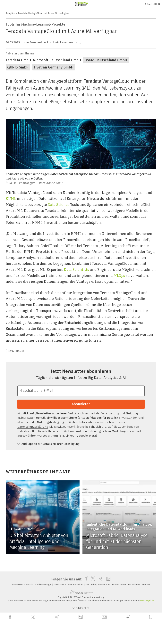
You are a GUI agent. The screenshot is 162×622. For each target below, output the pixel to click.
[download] (128, 617)
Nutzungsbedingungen (52, 422)
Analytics (10, 13)
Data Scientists (76, 269)
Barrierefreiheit (76, 584)
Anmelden (152, 4)
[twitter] (33, 617)
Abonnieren (81, 404)
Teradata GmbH (18, 60)
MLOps (119, 276)
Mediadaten (104, 584)
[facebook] (10, 617)
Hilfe (93, 584)
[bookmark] (79, 42)
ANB (87, 584)
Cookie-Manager (43, 584)
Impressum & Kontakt (23, 584)
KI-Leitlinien (134, 584)
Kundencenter (119, 584)
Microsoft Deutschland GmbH (57, 60)
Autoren (146, 584)
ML (13, 198)
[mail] (105, 617)
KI (8, 198)
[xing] (57, 617)
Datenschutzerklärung (32, 426)
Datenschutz (60, 584)
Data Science (58, 205)
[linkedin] (81, 617)
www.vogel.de (147, 600)
